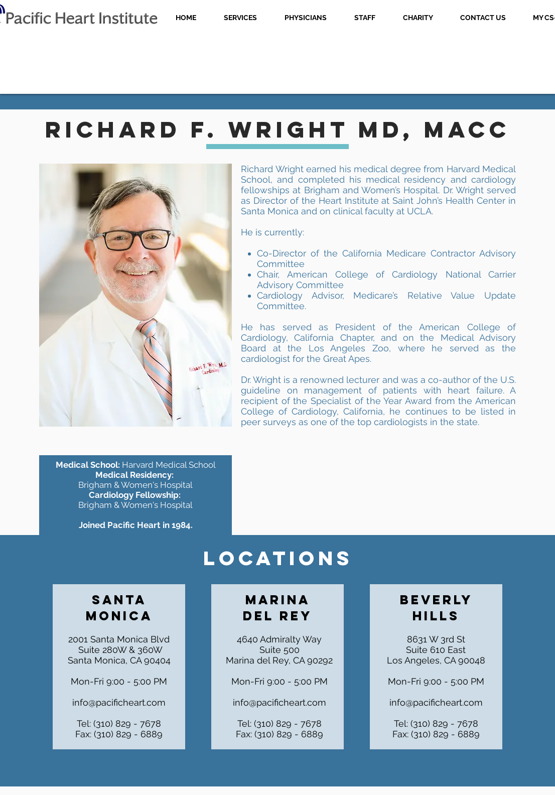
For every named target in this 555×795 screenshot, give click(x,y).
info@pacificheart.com (119, 702)
